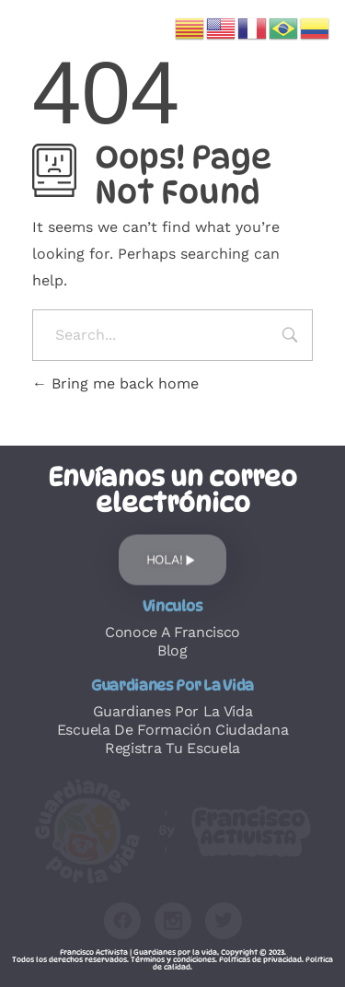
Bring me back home (115, 383)
